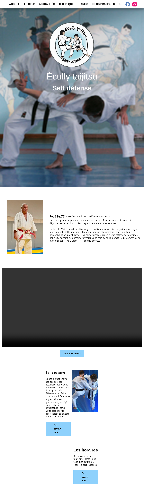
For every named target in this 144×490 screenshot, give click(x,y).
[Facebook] (127, 4)
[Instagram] (134, 4)
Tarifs (83, 4)
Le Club (29, 4)
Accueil (14, 4)
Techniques (67, 4)
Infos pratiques (103, 4)
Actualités (47, 4)
